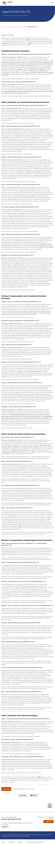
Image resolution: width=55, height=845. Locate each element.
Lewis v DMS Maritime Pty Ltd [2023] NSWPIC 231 (16, 344)
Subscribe (6, 789)
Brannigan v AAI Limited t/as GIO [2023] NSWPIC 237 (16, 255)
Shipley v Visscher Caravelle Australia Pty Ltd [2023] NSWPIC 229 (20, 301)
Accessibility (11, 842)
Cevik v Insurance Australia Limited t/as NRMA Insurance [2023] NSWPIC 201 (23, 105)
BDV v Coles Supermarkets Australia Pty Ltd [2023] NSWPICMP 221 (21, 691)
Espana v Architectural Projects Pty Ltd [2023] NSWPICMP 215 (19, 562)
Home (2, 26)
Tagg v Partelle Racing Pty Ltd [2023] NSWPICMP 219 (17, 641)
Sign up (50, 822)
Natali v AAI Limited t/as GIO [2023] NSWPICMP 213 (16, 507)
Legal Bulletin (14, 26)
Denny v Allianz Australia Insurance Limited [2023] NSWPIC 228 (20, 184)
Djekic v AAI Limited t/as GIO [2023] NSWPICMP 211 (16, 461)
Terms (3, 842)
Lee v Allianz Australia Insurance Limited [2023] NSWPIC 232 (19, 207)
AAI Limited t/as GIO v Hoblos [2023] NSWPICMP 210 (16, 437)
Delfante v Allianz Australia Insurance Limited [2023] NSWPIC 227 (20, 157)
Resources (7, 26)
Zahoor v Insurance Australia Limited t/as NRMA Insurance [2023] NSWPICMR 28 (24, 718)
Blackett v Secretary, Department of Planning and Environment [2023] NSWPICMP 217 (26, 605)
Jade (30, 43)
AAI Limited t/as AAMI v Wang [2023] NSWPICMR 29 (16, 739)
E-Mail (24, 795)
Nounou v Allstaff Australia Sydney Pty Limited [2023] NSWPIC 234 (21, 382)
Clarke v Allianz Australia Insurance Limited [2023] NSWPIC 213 (19, 126)
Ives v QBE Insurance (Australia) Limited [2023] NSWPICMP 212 (19, 485)
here (28, 39)
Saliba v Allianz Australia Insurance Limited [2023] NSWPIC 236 (19, 234)
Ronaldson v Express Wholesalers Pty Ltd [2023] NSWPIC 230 (19, 320)
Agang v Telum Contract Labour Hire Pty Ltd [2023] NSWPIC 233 (20, 362)
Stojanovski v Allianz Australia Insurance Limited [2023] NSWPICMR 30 (22, 756)
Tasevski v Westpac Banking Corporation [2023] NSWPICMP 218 (20, 622)
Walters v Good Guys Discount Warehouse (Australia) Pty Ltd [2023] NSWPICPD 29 (25, 54)
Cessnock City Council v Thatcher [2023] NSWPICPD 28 (17, 81)
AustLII (5, 43)
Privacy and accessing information (35, 842)
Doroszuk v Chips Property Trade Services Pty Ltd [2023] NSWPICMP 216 (22, 581)
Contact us (5, 826)
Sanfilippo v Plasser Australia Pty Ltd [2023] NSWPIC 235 (18, 406)
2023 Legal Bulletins (22, 26)
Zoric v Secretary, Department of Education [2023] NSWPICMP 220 (21, 667)
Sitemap (20, 842)
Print (34, 795)
